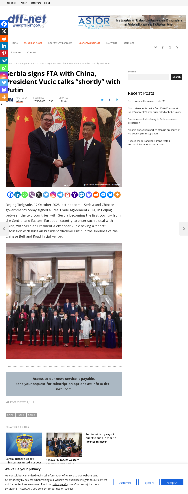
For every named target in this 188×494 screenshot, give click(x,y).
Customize (125, 482)
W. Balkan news (33, 42)
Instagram (35, 2)
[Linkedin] (17, 194)
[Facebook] (10, 194)
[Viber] (32, 194)
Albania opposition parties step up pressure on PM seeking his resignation (154, 131)
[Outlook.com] (82, 194)
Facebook (11, 2)
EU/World (112, 42)
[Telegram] (60, 194)
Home (14, 42)
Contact (31, 52)
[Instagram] (53, 194)
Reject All (149, 482)
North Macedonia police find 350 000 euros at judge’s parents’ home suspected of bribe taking (154, 110)
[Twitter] (46, 194)
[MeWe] (4, 60)
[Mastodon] (89, 194)
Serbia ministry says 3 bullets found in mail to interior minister (101, 438)
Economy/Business (89, 42)
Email (47, 2)
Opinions (129, 42)
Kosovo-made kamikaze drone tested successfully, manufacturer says (149, 142)
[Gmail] (67, 194)
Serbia (32, 414)
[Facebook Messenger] (103, 194)
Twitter (23, 2)
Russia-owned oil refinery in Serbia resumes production (152, 120)
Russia (21, 414)
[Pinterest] (4, 53)
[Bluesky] (110, 194)
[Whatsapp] (24, 194)
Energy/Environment (60, 42)
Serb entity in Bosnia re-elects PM (146, 101)
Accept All (172, 482)
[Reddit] (96, 194)
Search (132, 71)
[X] (39, 194)
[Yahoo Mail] (74, 194)
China (10, 414)
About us (16, 52)
